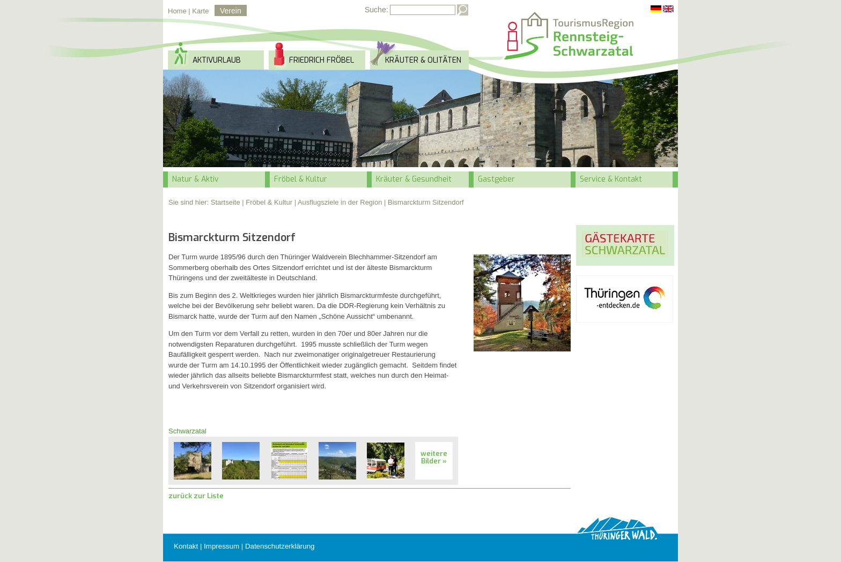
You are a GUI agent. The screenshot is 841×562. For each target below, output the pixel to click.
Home (177, 11)
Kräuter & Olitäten (423, 60)
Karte (200, 11)
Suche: (376, 9)
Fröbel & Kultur (300, 179)
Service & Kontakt (611, 179)
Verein (230, 10)
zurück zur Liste (196, 495)
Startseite (225, 202)
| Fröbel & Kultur (267, 202)
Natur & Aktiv (195, 179)
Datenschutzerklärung (280, 546)
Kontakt (186, 546)
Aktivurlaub (217, 60)
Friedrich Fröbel (321, 60)
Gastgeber (496, 179)
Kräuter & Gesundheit (414, 179)
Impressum (221, 546)
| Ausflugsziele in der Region (338, 202)
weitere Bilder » (433, 457)
